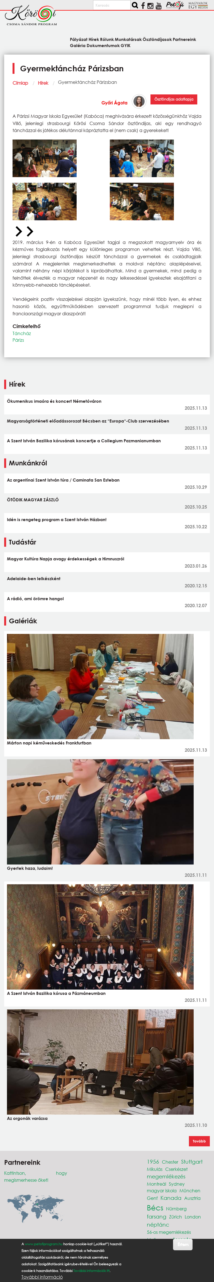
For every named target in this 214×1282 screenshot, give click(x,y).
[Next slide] (29, 232)
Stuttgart (192, 1161)
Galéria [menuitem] (78, 45)
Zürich (175, 1217)
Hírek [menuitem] (94, 39)
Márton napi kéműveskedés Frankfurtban (49, 742)
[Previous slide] (18, 232)
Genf (152, 1198)
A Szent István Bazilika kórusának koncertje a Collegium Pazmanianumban (84, 440)
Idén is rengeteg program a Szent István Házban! (56, 519)
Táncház (22, 333)
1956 (153, 1161)
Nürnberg (176, 1209)
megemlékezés (166, 1176)
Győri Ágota (114, 102)
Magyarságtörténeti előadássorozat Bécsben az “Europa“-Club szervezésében (88, 420)
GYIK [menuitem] (125, 45)
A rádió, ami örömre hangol (35, 598)
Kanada (170, 1198)
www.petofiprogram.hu (43, 1244)
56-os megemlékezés (169, 1232)
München (189, 1190)
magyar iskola (162, 1190)
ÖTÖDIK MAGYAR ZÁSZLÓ (33, 499)
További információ (42, 1277)
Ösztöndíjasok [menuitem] (157, 39)
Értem (182, 1244)
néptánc (158, 1224)
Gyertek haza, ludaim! (30, 868)
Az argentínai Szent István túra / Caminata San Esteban (63, 479)
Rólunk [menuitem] (107, 39)
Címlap (20, 83)
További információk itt (91, 1270)
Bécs (155, 1207)
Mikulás (154, 1169)
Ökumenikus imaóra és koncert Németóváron (54, 401)
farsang (156, 1216)
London (193, 1217)
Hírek (43, 83)
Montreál (156, 1184)
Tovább (199, 1141)
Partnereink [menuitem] (184, 39)
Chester (170, 1162)
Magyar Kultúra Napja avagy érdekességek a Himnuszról (65, 558)
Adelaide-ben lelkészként (33, 578)
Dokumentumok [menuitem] (103, 45)
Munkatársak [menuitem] (128, 39)
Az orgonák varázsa (27, 1118)
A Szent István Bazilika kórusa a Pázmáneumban (56, 993)
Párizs (18, 340)
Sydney (177, 1184)
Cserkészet (176, 1169)
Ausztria (192, 1198)
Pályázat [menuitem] (78, 39)
